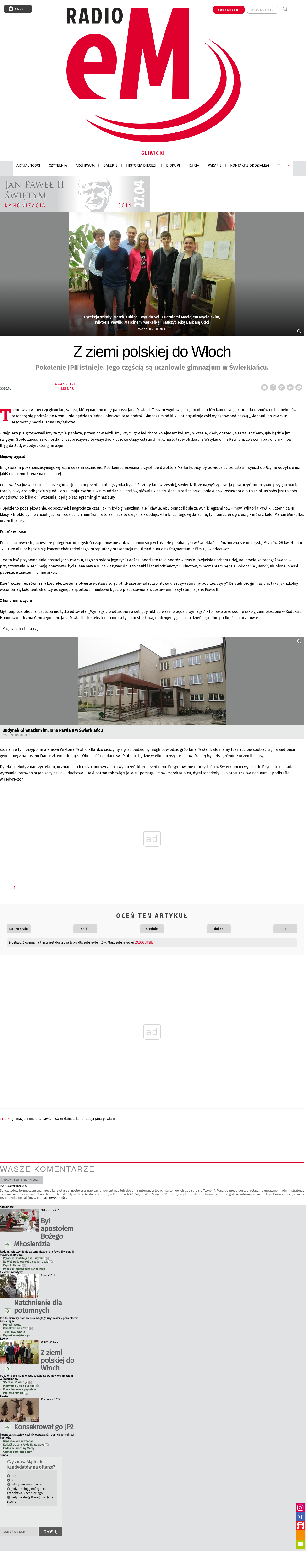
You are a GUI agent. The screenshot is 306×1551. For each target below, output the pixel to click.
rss (300, 1535)
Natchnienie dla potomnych (38, 1306)
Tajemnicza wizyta (14, 1331)
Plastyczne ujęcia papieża (21, 1385)
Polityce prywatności (51, 1197)
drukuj (291, 386)
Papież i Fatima (14, 1265)
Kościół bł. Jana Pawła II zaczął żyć (26, 1444)
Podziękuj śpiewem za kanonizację (24, 1268)
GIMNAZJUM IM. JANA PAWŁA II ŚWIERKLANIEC (43, 1119)
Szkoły (4, 1338)
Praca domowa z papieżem (19, 1389)
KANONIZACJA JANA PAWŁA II (95, 1119)
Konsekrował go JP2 (43, 1427)
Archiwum (19, 1531)
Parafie (4, 1396)
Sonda (4, 1455)
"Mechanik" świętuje (17, 1382)
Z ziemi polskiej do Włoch (57, 1360)
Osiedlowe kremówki (18, 1328)
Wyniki (7, 1531)
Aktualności (7, 1207)
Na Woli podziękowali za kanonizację (28, 1261)
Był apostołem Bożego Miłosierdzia (43, 1232)
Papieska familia (15, 1393)
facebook (300, 1516)
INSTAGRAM (300, 1507)
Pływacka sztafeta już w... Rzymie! (26, 1258)
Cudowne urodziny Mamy (18, 1448)
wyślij (299, 386)
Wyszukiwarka (285, 9)
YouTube (300, 1525)
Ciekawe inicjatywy (11, 1272)
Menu (294, 9)
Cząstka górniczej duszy (17, 1451)
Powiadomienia (300, 1544)
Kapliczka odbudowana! (18, 1441)
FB (274, 386)
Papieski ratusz (12, 1324)
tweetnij (282, 386)
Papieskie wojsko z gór (17, 1335)
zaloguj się (262, 9)
